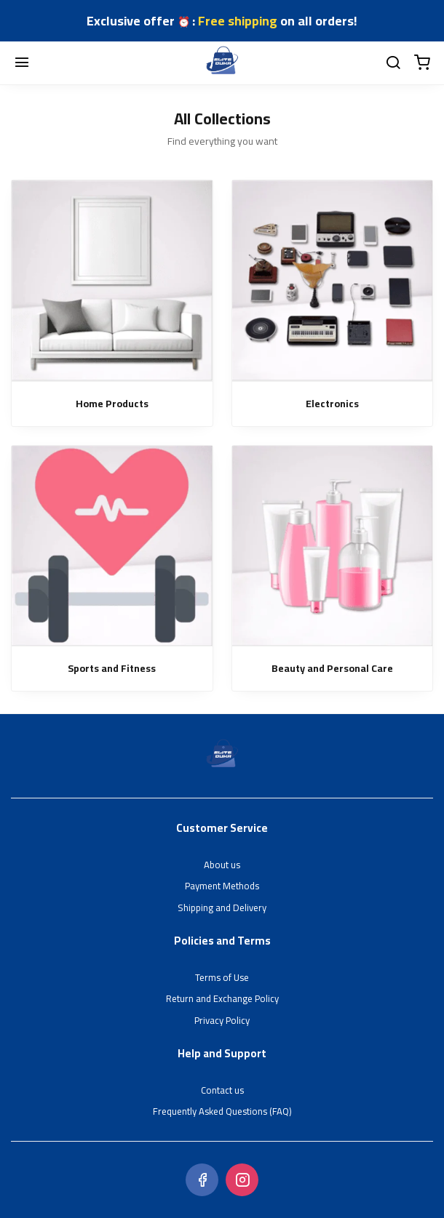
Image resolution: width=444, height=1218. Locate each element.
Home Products (112, 404)
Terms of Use (222, 978)
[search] (393, 63)
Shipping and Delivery (222, 908)
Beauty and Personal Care (332, 668)
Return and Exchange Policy (222, 999)
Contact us (222, 1090)
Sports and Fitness (112, 668)
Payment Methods (222, 886)
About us (222, 865)
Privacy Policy (222, 1021)
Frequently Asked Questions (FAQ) (222, 1112)
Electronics (332, 404)
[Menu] (22, 63)
